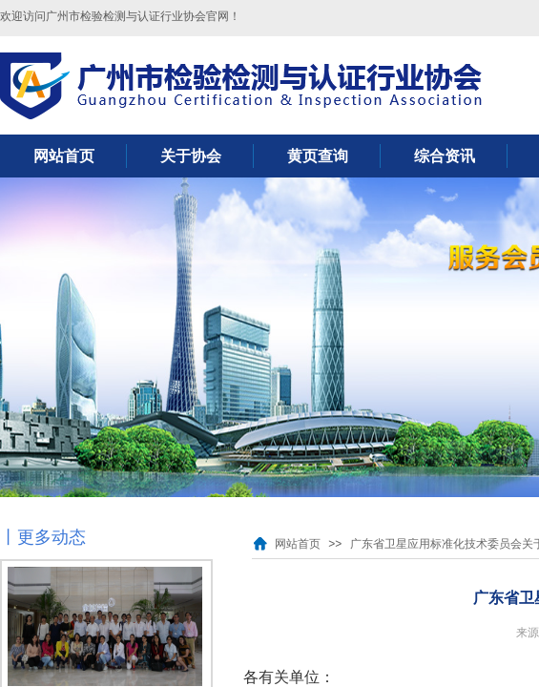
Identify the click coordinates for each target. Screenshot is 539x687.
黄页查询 (317, 156)
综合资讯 (444, 156)
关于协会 (190, 156)
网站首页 (63, 156)
